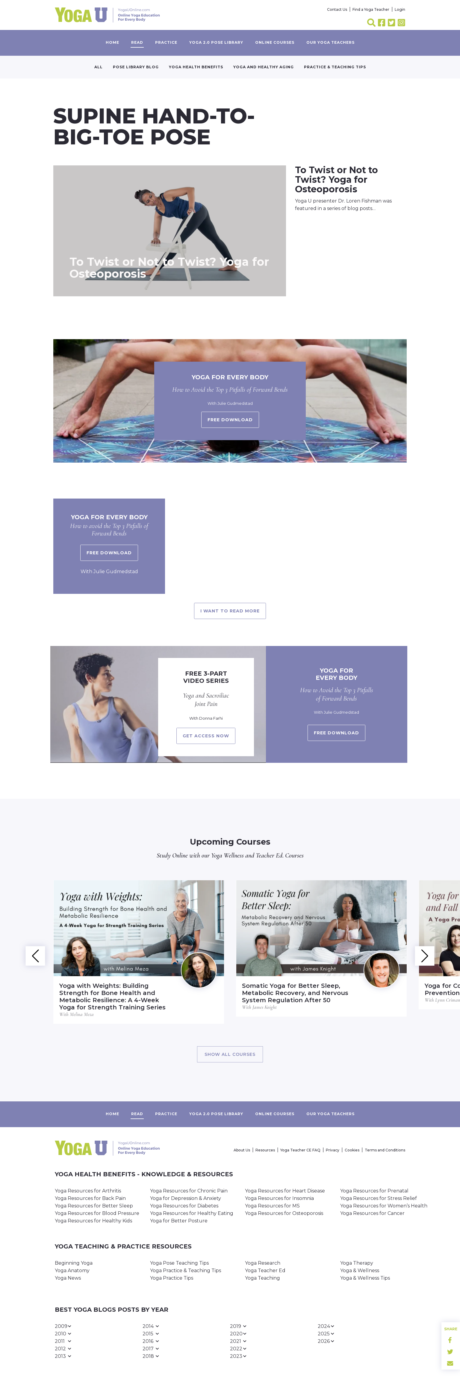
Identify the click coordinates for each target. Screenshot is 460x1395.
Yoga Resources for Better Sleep (94, 1206)
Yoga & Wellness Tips (365, 1278)
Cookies (352, 1150)
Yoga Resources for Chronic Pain (189, 1191)
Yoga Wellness (227, 855)
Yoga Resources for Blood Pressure (97, 1213)
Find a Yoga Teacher (370, 9)
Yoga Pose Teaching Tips (179, 1263)
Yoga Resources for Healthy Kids (93, 1221)
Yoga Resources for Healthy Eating (191, 1213)
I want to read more (230, 611)
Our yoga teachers (330, 42)
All (98, 67)
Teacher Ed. (270, 855)
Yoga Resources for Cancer (372, 1213)
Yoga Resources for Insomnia (279, 1198)
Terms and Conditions (385, 1150)
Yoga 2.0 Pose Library (216, 42)
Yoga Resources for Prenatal (374, 1191)
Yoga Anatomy (72, 1270)
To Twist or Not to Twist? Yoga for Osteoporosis (169, 268)
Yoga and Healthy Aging (263, 67)
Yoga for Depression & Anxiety (185, 1198)
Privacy (332, 1150)
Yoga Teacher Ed (265, 1270)
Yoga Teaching (262, 1278)
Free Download (109, 552)
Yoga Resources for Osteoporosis (284, 1213)
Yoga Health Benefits (196, 67)
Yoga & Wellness (359, 1270)
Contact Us (337, 9)
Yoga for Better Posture (179, 1221)
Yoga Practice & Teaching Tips (185, 1270)
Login (400, 9)
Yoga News (68, 1278)
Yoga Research (262, 1263)
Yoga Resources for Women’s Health (383, 1206)
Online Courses (274, 42)
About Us (242, 1150)
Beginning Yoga (74, 1263)
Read (137, 42)
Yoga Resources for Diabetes (184, 1206)
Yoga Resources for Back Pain (90, 1198)
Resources (265, 1150)
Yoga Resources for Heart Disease (285, 1191)
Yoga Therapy (356, 1263)
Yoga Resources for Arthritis (88, 1191)
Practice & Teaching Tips (335, 67)
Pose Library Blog (136, 67)
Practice (166, 42)
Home (112, 42)
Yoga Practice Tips (171, 1278)
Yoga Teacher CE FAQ (300, 1150)
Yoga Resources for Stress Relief (378, 1198)
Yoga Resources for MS (272, 1206)
